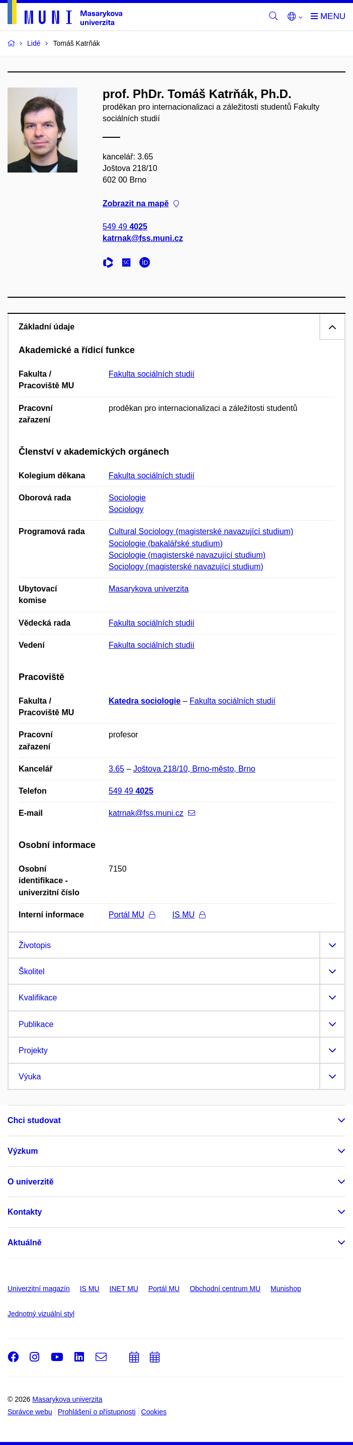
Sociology (126, 509)
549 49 (125, 226)
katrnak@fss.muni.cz (143, 238)
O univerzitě (31, 1181)
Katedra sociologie (145, 701)
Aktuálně (25, 1242)
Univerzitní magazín (39, 1289)
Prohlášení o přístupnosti (97, 1412)
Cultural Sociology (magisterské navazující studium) (201, 531)
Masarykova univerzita (149, 588)
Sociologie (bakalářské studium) (166, 543)
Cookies (154, 1412)
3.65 (116, 768)
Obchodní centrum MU (225, 1289)
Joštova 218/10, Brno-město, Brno (194, 768)
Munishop (286, 1289)
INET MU (124, 1289)
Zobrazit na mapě (141, 203)
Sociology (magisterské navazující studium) (186, 566)
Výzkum (23, 1151)
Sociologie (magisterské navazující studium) (187, 555)
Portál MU (132, 914)
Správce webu (30, 1412)
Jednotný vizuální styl (41, 1314)
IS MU (188, 914)
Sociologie (127, 497)
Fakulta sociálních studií (152, 374)
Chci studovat (34, 1120)
